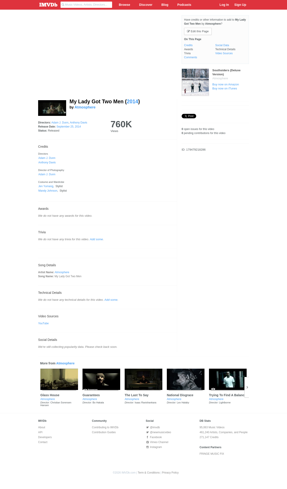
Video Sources (224, 53)
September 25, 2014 (69, 126)
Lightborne (225, 402)
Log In (224, 4)
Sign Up (240, 4)
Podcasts (184, 4)
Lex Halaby (183, 402)
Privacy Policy (170, 472)
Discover (145, 4)
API (40, 432)
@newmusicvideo (158, 432)
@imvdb (153, 427)
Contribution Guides (104, 432)
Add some (96, 239)
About (41, 427)
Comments (190, 57)
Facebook (154, 437)
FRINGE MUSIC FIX (212, 453)
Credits (188, 45)
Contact (42, 442)
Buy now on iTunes (224, 88)
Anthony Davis (78, 122)
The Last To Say (136, 395)
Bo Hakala (98, 402)
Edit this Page (198, 31)
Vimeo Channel (157, 442)
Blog (164, 4)
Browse (124, 4)
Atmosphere (85, 107)
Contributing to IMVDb (105, 427)
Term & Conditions (149, 472)
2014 (132, 101)
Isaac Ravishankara (146, 402)
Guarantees (91, 395)
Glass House (49, 395)
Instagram (154, 447)
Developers (45, 437)
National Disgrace (180, 395)
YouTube (43, 323)
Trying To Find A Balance (227, 395)
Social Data (222, 45)
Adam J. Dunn (59, 122)
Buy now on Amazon (225, 84)
